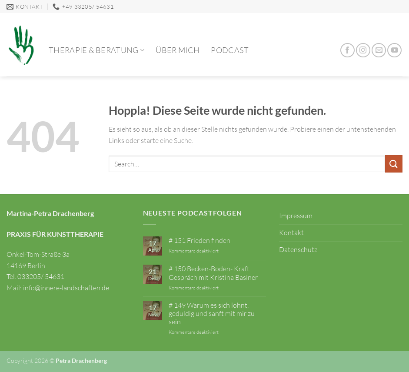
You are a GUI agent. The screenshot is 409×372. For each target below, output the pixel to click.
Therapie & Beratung (96, 50)
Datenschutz (298, 249)
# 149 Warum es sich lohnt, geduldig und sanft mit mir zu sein (212, 313)
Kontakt (291, 232)
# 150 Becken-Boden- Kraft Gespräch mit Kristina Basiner (213, 273)
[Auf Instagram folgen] (363, 50)
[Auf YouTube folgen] (394, 50)
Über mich (178, 50)
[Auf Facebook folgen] (347, 50)
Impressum (296, 215)
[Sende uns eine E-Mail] (379, 50)
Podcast (229, 50)
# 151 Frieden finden (199, 240)
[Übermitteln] (393, 163)
